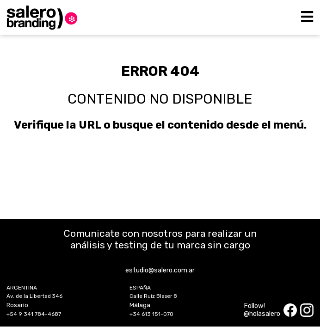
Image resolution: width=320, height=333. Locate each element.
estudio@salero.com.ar (160, 270)
